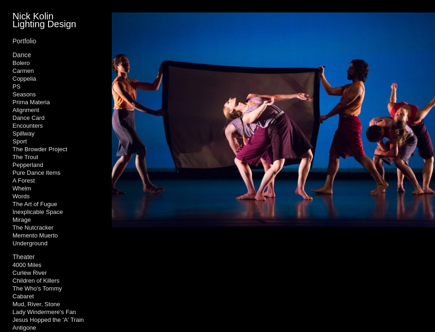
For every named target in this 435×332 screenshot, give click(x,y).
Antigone (24, 327)
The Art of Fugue (34, 204)
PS (16, 86)
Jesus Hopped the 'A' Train (48, 319)
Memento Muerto (35, 235)
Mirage (21, 219)
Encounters (27, 125)
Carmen (23, 70)
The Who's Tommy (37, 288)
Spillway (23, 133)
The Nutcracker (33, 227)
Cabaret (23, 296)
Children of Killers (36, 280)
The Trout (25, 157)
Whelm (21, 188)
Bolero (21, 62)
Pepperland (27, 164)
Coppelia (24, 78)
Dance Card (28, 117)
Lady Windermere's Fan (44, 311)
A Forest (23, 180)
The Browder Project (39, 149)
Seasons (24, 94)
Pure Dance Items (36, 172)
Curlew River (29, 272)
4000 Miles (27, 264)
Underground (30, 243)
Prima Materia (31, 102)
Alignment (25, 110)
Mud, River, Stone (36, 304)
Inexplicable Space (37, 211)
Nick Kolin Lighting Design (44, 20)
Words (21, 196)
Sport (19, 141)
